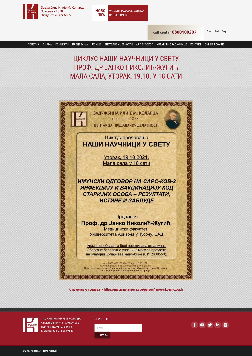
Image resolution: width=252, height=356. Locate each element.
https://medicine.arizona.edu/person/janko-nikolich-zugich (143, 289)
